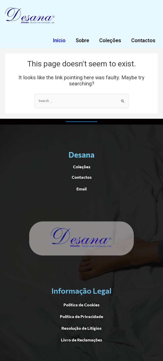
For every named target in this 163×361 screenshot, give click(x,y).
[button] (59, 40)
